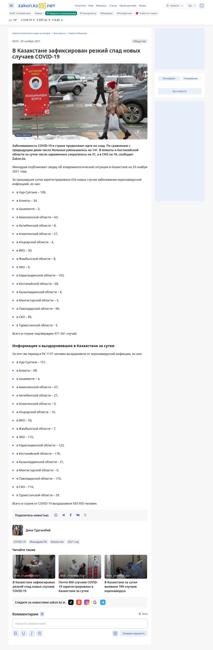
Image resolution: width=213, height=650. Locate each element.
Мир (90, 5)
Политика (80, 5)
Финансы (101, 5)
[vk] (78, 515)
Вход (144, 613)
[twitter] (85, 515)
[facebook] (71, 515)
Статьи (113, 5)
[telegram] (63, 515)
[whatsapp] (56, 515)
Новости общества (78, 33)
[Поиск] (202, 6)
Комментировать (134, 633)
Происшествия (127, 5)
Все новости (59, 33)
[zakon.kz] (37, 6)
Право (142, 5)
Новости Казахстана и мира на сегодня (31, 33)
